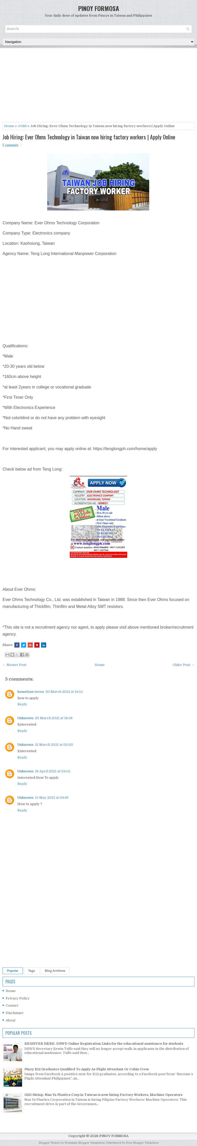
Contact (12, 1005)
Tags (31, 971)
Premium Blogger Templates (84, 1142)
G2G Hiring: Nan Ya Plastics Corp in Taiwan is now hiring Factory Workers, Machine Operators (103, 1095)
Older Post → (183, 665)
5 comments (10, 145)
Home (9, 126)
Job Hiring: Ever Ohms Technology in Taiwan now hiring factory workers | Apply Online (89, 137)
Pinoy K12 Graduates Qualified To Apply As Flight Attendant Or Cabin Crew (86, 1069)
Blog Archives (55, 971)
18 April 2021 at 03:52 (52, 771)
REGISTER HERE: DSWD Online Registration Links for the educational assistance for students (103, 1043)
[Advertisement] (98, 86)
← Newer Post (14, 665)
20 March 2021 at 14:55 (64, 692)
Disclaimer (15, 1013)
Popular (12, 971)
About (10, 1020)
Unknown (25, 718)
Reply (22, 704)
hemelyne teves (30, 692)
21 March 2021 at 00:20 (54, 745)
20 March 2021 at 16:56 (54, 718)
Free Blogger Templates (142, 1142)
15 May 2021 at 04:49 (51, 797)
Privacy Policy (17, 998)
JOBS (22, 126)
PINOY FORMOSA (98, 8)
